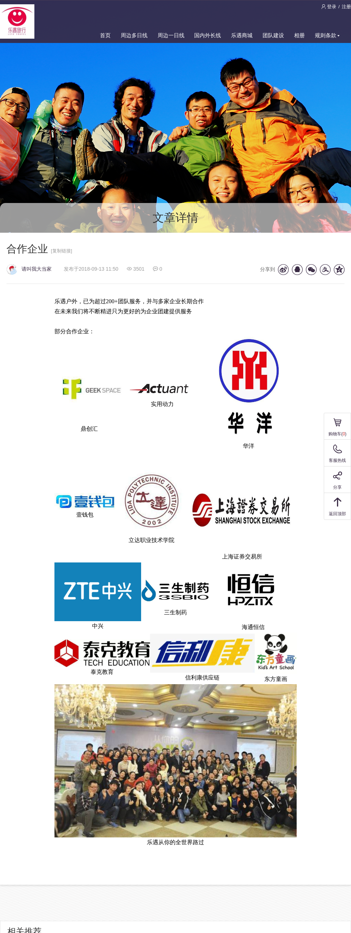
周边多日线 (134, 35)
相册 (299, 35)
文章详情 (175, 217)
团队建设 (273, 35)
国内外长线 (207, 35)
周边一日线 (171, 35)
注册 (346, 6)
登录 (329, 6)
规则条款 (327, 35)
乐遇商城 (242, 35)
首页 (105, 35)
